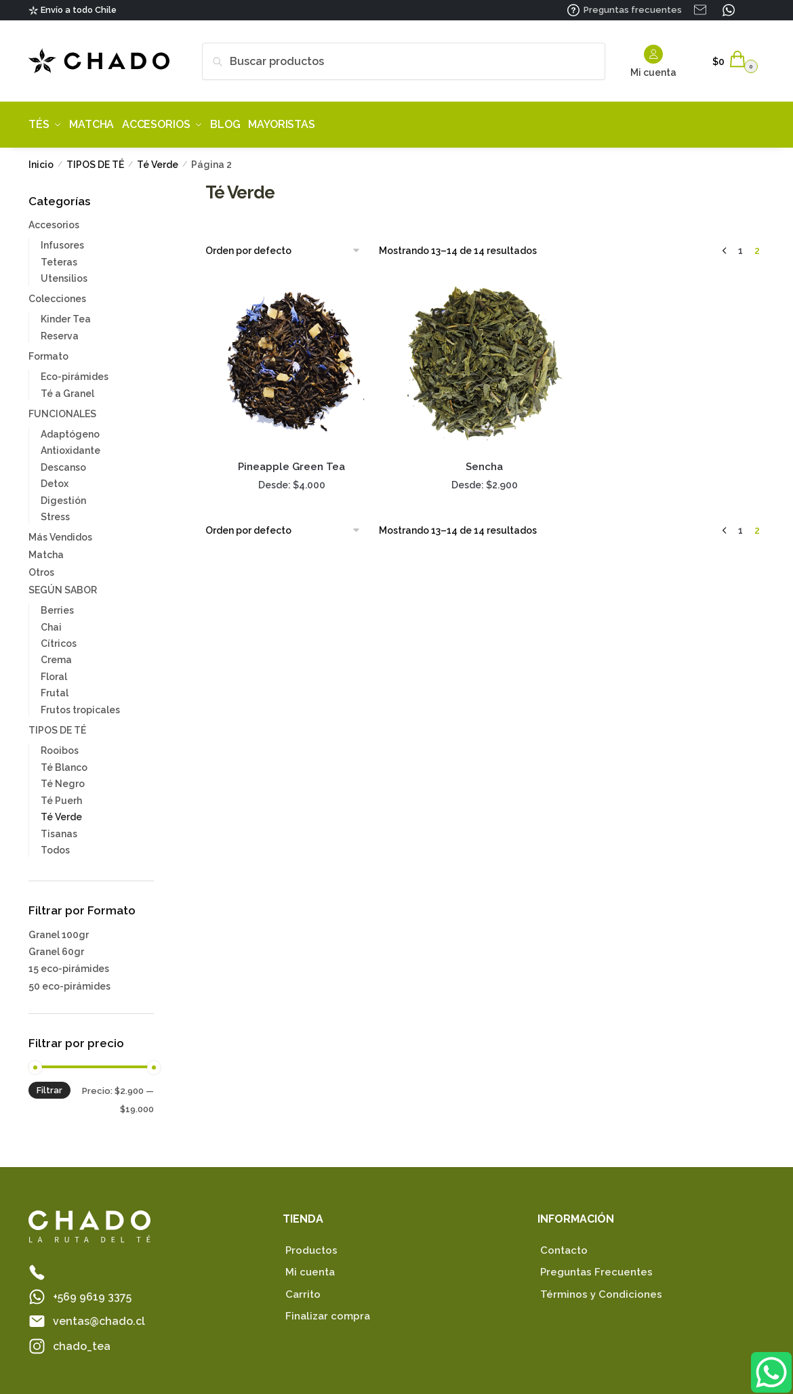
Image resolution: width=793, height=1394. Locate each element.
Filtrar (49, 1085)
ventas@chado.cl (99, 1316)
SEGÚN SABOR (62, 585)
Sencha (484, 462)
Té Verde (157, 159)
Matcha (46, 550)
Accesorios (53, 220)
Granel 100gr (58, 930)
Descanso (63, 462)
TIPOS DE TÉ (95, 159)
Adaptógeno (70, 429)
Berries (57, 605)
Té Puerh (61, 795)
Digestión (63, 495)
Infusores (62, 240)
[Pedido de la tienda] (287, 245)
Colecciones (57, 294)
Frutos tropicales (80, 705)
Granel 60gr (56, 947)
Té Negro (63, 779)
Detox (54, 478)
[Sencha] (485, 358)
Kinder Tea (66, 314)
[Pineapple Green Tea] (291, 358)
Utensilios (64, 273)
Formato (48, 351)
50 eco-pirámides (69, 980)
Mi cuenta (653, 61)
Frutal (54, 688)
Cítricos (59, 638)
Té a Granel (67, 388)
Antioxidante (70, 445)
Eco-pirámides (74, 371)
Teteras (59, 257)
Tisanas (59, 828)
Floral (54, 672)
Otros (41, 567)
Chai (51, 621)
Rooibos (60, 745)
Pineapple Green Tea (291, 462)
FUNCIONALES (62, 409)
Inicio (41, 159)
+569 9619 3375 (92, 1292)
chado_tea (81, 1341)
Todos (55, 845)
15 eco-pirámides (68, 963)
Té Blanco (64, 762)
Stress (55, 512)
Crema (56, 655)
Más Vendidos (60, 532)
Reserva (60, 331)
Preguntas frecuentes (633, 10)
